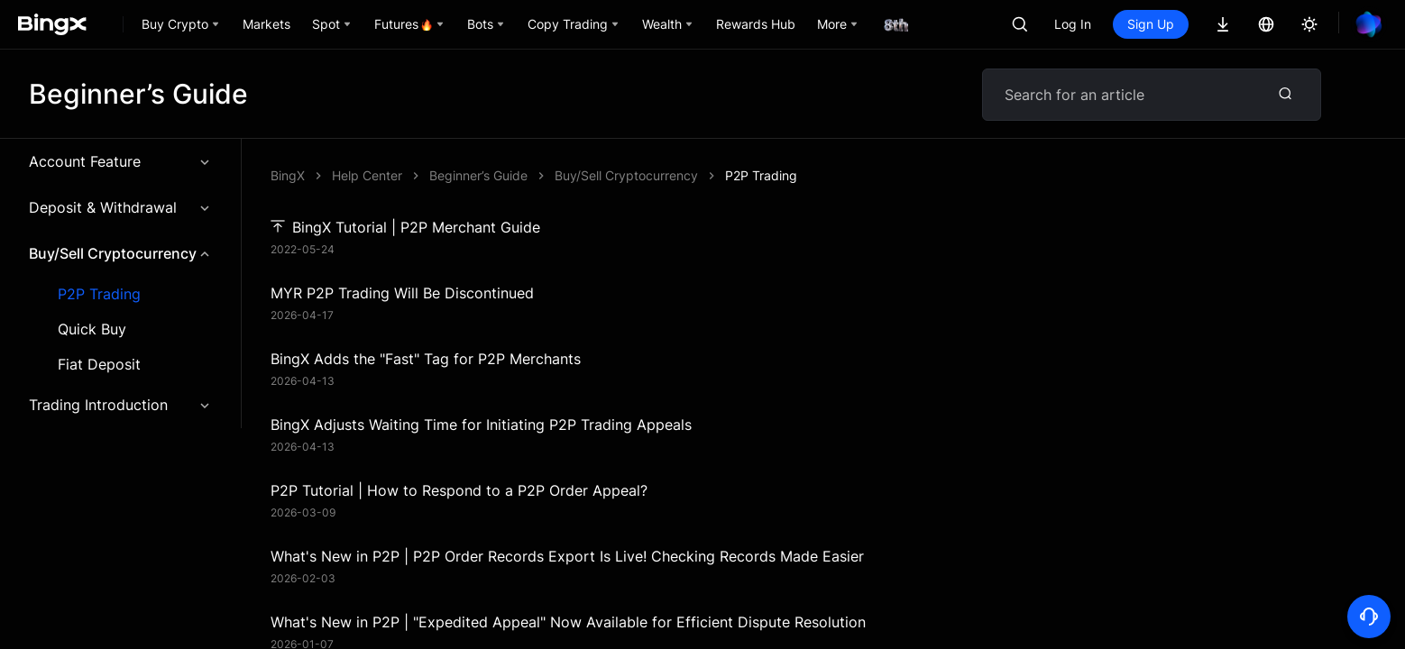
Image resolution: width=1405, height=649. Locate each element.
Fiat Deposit (99, 364)
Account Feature (120, 161)
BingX (288, 175)
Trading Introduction (120, 405)
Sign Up (1150, 24)
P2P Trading (99, 294)
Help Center (367, 175)
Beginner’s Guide (478, 175)
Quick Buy (92, 329)
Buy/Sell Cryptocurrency (120, 253)
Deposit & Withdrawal (120, 207)
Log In (1072, 24)
